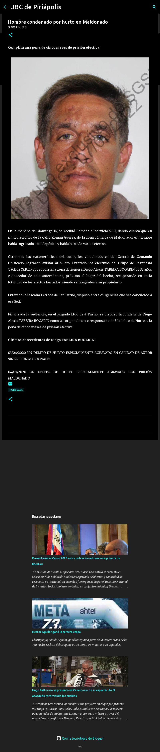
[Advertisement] (80, 474)
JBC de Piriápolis (36, 6)
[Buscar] (154, 7)
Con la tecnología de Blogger (80, 738)
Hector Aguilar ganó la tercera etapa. (56, 632)
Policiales (16, 390)
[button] (10, 35)
